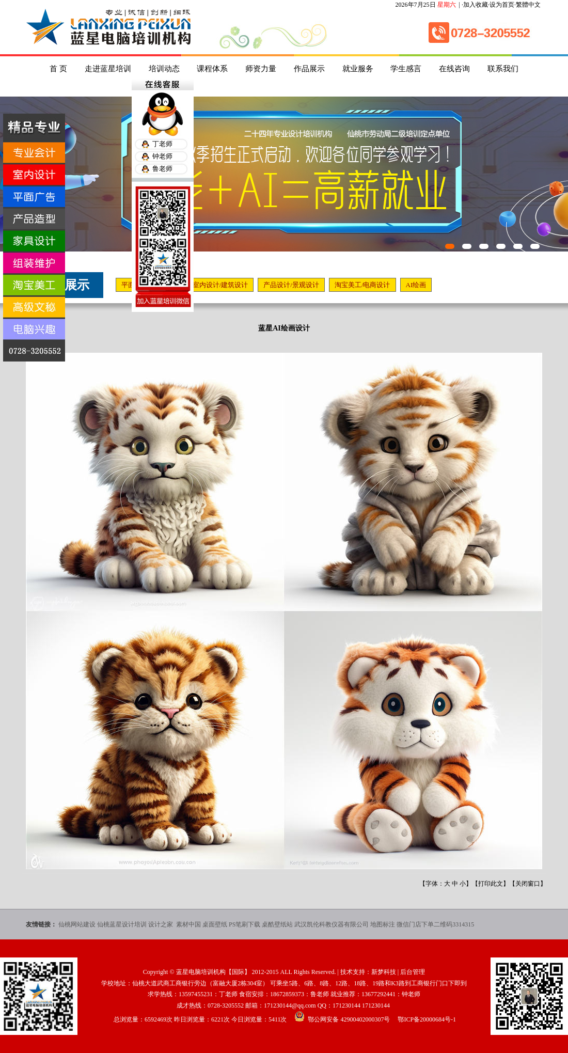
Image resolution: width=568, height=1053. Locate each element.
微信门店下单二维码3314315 (435, 924)
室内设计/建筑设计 (220, 285)
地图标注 (382, 924)
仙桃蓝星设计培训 (122, 924)
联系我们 (502, 69)
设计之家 (161, 924)
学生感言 (405, 69)
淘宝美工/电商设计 (362, 285)
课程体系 (212, 69)
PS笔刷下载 (244, 924)
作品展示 (309, 69)
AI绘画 (416, 285)
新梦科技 (383, 972)
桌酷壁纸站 (277, 924)
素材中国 (188, 924)
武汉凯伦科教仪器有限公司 (331, 924)
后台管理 (412, 972)
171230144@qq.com (290, 1005)
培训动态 (164, 69)
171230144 (346, 1005)
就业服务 (357, 69)
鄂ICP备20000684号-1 (427, 1019)
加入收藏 (475, 4)
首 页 (58, 69)
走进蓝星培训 (108, 69)
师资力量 (260, 69)
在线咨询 (454, 69)
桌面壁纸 (214, 924)
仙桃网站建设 (77, 924)
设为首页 (502, 4)
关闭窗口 (527, 883)
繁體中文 (528, 4)
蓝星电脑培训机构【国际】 (213, 972)
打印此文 (490, 883)
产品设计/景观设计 (291, 285)
